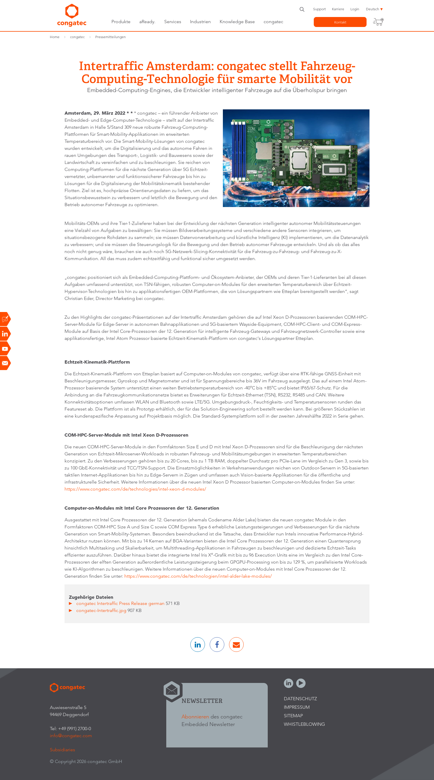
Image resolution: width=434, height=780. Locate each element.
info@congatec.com (71, 735)
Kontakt (340, 22)
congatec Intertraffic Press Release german (121, 603)
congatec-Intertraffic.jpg (102, 610)
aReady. (147, 21)
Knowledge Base (237, 21)
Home (55, 37)
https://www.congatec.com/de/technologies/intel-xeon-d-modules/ (135, 489)
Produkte (120, 21)
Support (319, 9)
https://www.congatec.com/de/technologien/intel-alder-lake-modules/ (198, 576)
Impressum (297, 707)
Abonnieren (195, 716)
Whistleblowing (304, 724)
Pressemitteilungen (110, 37)
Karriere (338, 9)
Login (354, 9)
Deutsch (372, 9)
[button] (197, 644)
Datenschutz (300, 698)
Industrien (200, 21)
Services (172, 21)
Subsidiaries (62, 749)
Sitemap (293, 715)
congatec (273, 21)
